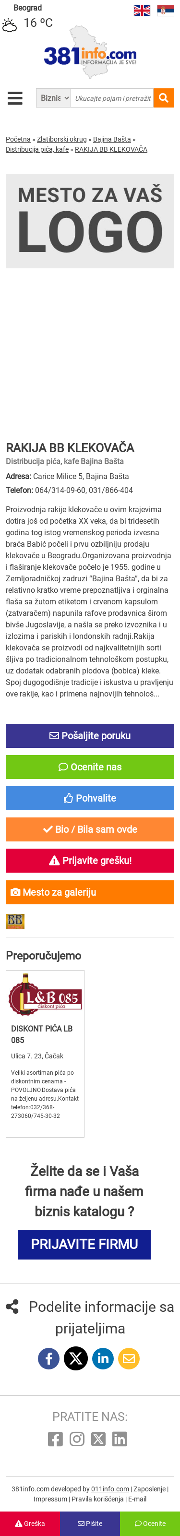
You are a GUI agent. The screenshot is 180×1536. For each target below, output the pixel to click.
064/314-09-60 (60, 490)
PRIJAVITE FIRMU (84, 1244)
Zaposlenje (150, 1489)
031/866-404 (111, 490)
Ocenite (150, 1523)
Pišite (90, 1523)
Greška (30, 1523)
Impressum (51, 1499)
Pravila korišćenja (98, 1499)
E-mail (137, 1499)
